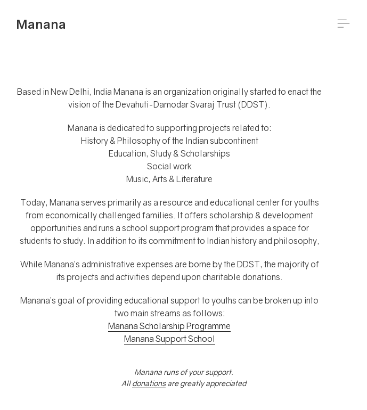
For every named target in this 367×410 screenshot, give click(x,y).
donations (149, 383)
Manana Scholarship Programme (169, 326)
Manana (41, 23)
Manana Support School (169, 338)
